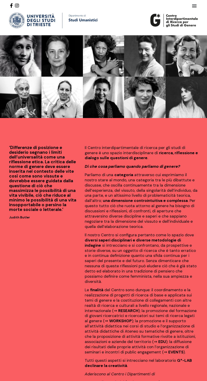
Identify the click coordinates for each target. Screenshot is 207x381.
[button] (194, 5)
